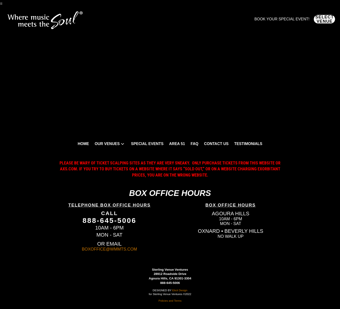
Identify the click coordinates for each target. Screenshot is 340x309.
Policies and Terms (170, 300)
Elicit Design (179, 290)
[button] (324, 19)
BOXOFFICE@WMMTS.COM (109, 249)
